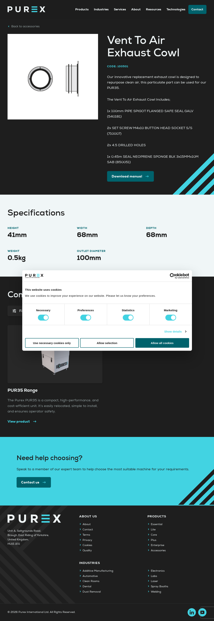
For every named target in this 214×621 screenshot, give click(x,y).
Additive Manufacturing (98, 570)
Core (154, 534)
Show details (173, 331)
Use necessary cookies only (52, 342)
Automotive (90, 576)
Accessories (158, 550)
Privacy (87, 540)
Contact (197, 9)
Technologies (175, 9)
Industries (101, 9)
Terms (86, 534)
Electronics (158, 570)
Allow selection (107, 342)
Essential (156, 524)
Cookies (87, 545)
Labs (154, 576)
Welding (156, 591)
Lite (153, 529)
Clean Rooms (91, 581)
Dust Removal (92, 591)
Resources (153, 9)
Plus (153, 540)
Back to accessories (24, 26)
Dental (87, 586)
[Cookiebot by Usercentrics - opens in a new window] (172, 276)
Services (120, 9)
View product (22, 421)
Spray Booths (159, 586)
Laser (154, 581)
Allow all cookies (162, 342)
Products (82, 9)
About (136, 9)
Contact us (33, 482)
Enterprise (157, 545)
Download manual (130, 176)
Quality (87, 550)
